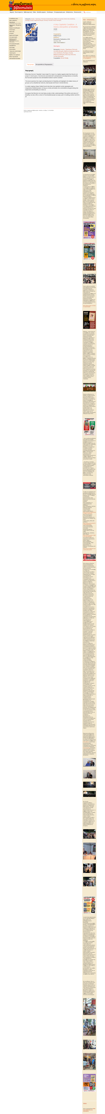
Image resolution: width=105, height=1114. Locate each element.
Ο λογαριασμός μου (59, 12)
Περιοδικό (15, 23)
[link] (86, 741)
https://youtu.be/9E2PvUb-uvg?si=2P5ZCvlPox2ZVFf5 (89, 549)
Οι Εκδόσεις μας (13, 18)
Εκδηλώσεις (69, 12)
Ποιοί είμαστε (19, 12)
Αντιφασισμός (13, 37)
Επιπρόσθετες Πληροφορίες (44, 64)
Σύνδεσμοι (50, 12)
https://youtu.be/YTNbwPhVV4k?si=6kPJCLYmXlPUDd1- (89, 513)
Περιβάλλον (12, 45)
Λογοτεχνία (12, 53)
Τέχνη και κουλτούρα (15, 51)
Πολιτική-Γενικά (52, 20)
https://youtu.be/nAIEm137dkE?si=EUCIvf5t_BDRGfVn (89, 536)
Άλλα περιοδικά (13, 56)
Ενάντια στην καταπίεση (14, 40)
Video (34, 12)
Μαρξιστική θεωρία (14, 28)
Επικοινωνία (77, 12)
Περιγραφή (30, 64)
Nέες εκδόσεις (13, 20)
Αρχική (12, 12)
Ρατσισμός (58, 20)
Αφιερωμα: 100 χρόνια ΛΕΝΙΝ (15, 25)
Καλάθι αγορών (41, 12)
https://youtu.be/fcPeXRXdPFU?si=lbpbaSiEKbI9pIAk (89, 524)
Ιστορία (11, 33)
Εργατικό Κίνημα (13, 35)
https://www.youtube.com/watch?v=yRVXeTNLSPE (89, 306)
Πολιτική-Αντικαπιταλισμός (47, 19)
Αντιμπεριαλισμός (14, 43)
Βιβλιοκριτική (28, 12)
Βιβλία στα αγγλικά (14, 54)
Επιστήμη (11, 47)
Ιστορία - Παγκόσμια (35, 19)
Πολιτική (11, 31)
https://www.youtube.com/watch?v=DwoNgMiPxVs (89, 57)
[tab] (30, 64)
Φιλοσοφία (12, 49)
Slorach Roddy (64, 58)
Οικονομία (12, 29)
